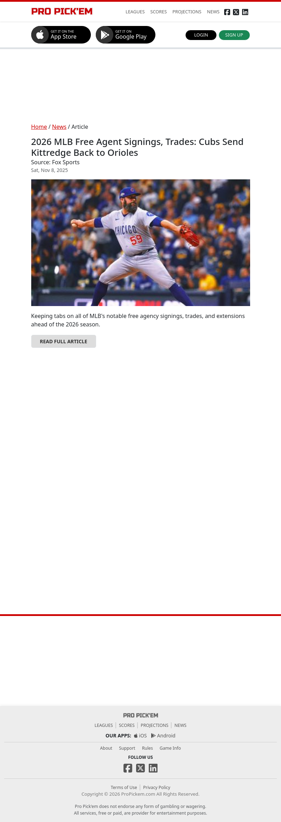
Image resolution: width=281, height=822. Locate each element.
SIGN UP (234, 35)
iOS (140, 735)
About (106, 748)
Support (127, 748)
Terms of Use (124, 787)
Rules (147, 748)
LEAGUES (135, 11)
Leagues (103, 725)
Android (163, 735)
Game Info (170, 748)
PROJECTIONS (186, 11)
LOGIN (201, 35)
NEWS (213, 11)
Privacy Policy (156, 787)
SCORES (158, 11)
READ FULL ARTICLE (63, 341)
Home (39, 127)
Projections (154, 725)
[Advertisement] (140, 86)
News (59, 127)
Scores (127, 725)
